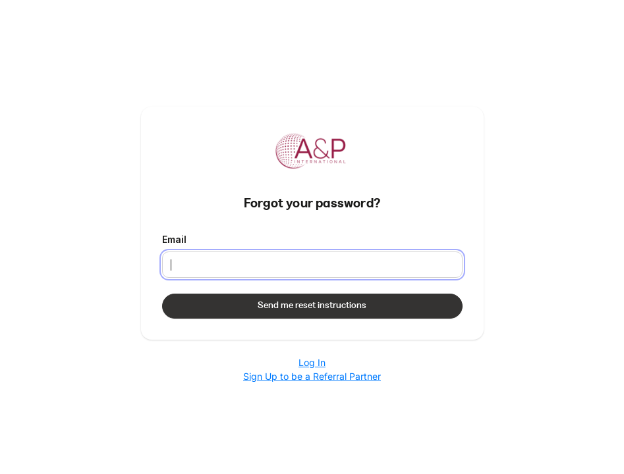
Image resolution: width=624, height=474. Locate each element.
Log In (312, 362)
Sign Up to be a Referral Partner (312, 376)
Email (174, 239)
